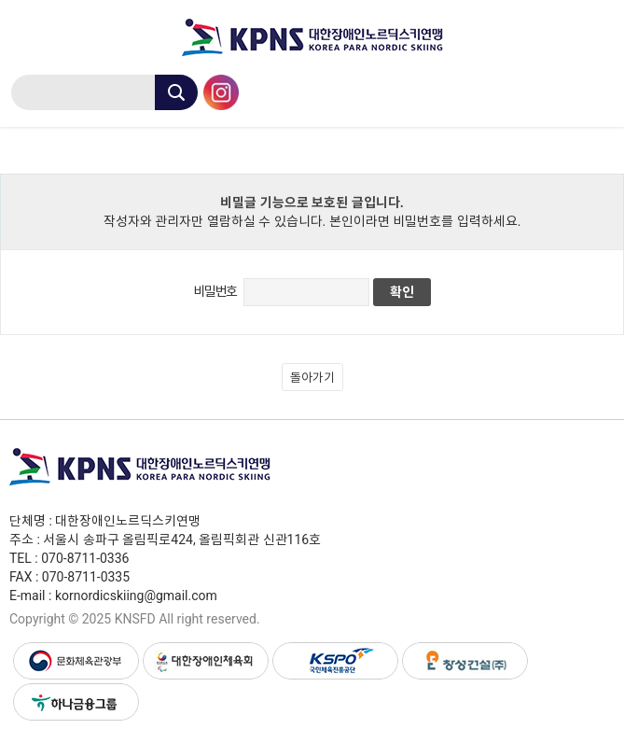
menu (596, 90)
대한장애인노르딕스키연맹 (312, 37)
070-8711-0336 (85, 558)
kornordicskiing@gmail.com (136, 595)
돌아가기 (312, 378)
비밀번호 (214, 291)
